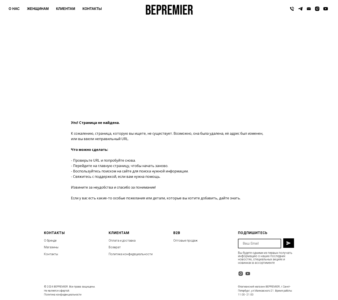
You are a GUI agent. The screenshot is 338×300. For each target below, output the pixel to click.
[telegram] (300, 8)
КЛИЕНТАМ (65, 9)
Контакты (51, 254)
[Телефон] (292, 8)
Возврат (115, 247)
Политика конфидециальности (131, 254)
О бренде (50, 240)
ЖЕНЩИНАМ (38, 9)
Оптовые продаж (185, 240)
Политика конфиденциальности (62, 294)
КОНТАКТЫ (92, 9)
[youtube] (325, 8)
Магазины (51, 247)
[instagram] (317, 8)
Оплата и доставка (122, 240)
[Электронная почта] (308, 8)
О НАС (14, 9)
